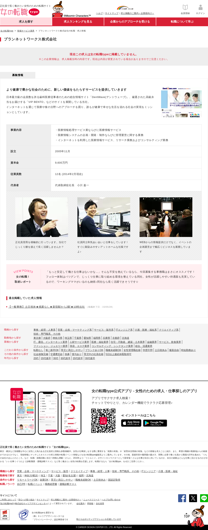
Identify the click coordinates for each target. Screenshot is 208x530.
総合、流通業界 (143, 346)
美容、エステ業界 (79, 346)
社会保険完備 (41, 354)
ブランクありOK (94, 350)
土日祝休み (161, 350)
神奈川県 (57, 338)
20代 (36, 358)
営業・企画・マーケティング (33, 471)
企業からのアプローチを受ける (130, 21)
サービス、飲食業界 (170, 342)
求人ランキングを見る (78, 21)
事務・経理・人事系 (44, 329)
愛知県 (87, 338)
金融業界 (152, 342)
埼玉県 (68, 338)
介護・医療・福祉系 (146, 329)
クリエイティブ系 (169, 329)
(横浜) (35, 475)
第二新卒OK (52, 350)
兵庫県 (106, 338)
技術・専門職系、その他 (47, 333)
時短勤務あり (188, 350)
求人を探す (26, 21)
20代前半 (78, 358)
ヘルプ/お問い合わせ (111, 500)
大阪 (57, 475)
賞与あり (77, 354)
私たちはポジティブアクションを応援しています (98, 519)
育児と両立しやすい (72, 350)
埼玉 (43, 475)
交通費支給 (56, 354)
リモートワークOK (27, 480)
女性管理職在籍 (132, 350)
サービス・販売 (59, 471)
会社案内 (80, 503)
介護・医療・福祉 (168, 471)
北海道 (125, 338)
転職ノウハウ (7, 484)
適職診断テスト (68, 484)
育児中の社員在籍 (93, 354)
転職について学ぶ (182, 21)
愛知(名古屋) (69, 475)
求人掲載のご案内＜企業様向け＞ (137, 13)
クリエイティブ (79, 471)
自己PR (21, 484)
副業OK (44, 480)
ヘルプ (99, 13)
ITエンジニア (148, 471)
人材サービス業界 (79, 342)
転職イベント (35, 484)
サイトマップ (111, 13)
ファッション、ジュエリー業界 (51, 346)
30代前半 (65, 358)
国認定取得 (114, 480)
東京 (19, 475)
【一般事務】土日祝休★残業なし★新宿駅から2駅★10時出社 (46, 306)
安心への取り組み (26, 500)
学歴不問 (148, 350)
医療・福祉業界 (99, 342)
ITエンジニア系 (124, 329)
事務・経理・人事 (100, 471)
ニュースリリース (91, 500)
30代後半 (90, 358)
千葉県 (77, 338)
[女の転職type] (6, 503)
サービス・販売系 (104, 329)
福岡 (81, 475)
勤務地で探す (7, 475)
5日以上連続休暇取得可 (118, 354)
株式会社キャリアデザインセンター (31, 503)
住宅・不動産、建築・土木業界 (128, 342)
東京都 (37, 338)
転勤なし (38, 350)
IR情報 (90, 503)
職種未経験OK (113, 350)
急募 (67, 354)
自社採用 (100, 503)
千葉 (50, 475)
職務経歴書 (51, 484)
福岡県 (97, 338)
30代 (55, 358)
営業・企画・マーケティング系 (75, 329)
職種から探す (7, 471)
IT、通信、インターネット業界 (50, 342)
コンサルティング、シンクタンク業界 (112, 346)
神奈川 (28, 475)
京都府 (116, 338)
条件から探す (7, 480)
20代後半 (46, 358)
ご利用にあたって (8, 500)
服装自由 (174, 350)
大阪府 (46, 338)
